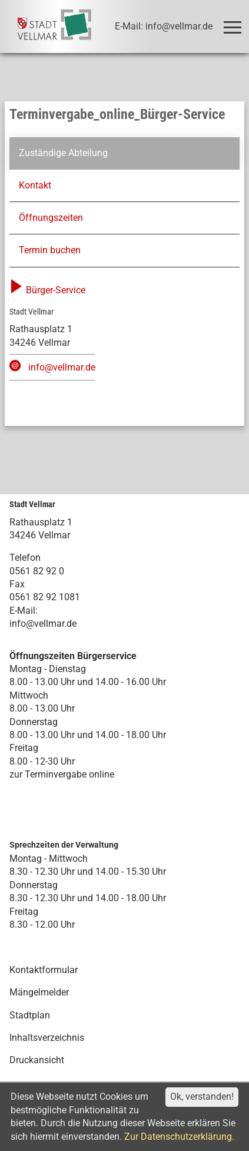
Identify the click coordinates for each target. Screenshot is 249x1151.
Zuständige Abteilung (63, 152)
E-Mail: (23, 610)
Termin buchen (50, 250)
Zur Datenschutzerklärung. (179, 1136)
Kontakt (35, 185)
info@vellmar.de (61, 367)
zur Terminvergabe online (61, 774)
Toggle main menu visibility (234, 22)
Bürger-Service (47, 290)
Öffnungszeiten (51, 217)
